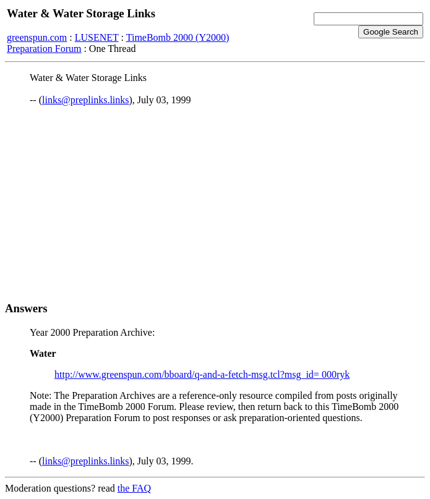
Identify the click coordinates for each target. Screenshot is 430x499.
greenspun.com (37, 37)
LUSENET (97, 37)
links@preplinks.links (85, 100)
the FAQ (134, 488)
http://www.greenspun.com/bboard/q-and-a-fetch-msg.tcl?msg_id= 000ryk (202, 374)
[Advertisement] (215, 203)
